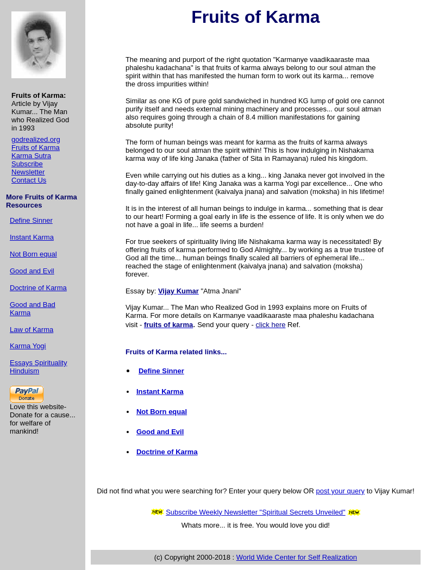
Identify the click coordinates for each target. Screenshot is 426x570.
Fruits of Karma (35, 147)
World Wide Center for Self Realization (296, 557)
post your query (340, 491)
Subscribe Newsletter (28, 168)
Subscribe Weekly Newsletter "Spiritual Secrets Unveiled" (256, 512)
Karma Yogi (28, 346)
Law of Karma (31, 329)
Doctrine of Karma (38, 288)
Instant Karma (32, 237)
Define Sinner (31, 220)
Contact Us (28, 180)
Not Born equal (33, 254)
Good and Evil (32, 271)
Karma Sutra (31, 156)
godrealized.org (35, 139)
